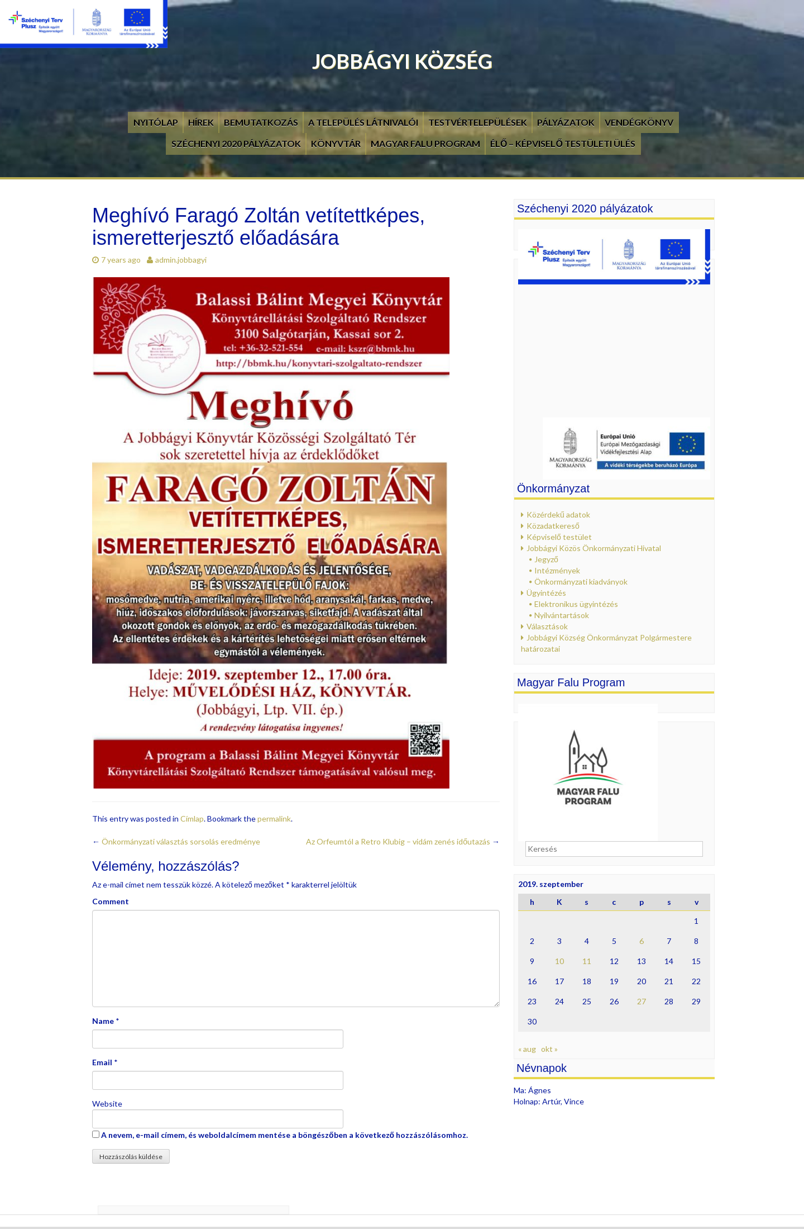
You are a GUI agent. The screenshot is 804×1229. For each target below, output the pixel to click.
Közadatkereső (553, 525)
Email (102, 1062)
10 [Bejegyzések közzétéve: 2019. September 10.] (559, 961)
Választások (547, 626)
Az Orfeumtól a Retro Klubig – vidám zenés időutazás (403, 841)
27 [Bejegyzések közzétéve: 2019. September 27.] (641, 1001)
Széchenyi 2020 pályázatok (236, 143)
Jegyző (546, 559)
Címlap (192, 818)
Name (103, 1021)
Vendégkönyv (639, 122)
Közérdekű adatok (558, 514)
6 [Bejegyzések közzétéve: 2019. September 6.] (641, 941)
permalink (274, 818)
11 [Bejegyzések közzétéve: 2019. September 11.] (586, 961)
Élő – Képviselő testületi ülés (562, 143)
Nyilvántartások (561, 615)
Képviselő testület (559, 537)
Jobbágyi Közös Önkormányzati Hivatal (594, 548)
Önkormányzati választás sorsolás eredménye (176, 841)
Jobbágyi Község (402, 61)
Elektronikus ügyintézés (576, 604)
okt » (549, 1049)
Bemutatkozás (261, 122)
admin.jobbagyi (181, 259)
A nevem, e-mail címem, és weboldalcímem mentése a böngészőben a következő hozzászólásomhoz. (284, 1135)
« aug (527, 1049)
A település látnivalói (363, 122)
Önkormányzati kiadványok (581, 581)
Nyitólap (155, 122)
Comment (110, 901)
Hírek (201, 122)
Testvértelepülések (477, 122)
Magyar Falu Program (425, 143)
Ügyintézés (546, 592)
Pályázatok (566, 122)
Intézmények (557, 570)
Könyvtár (336, 143)
